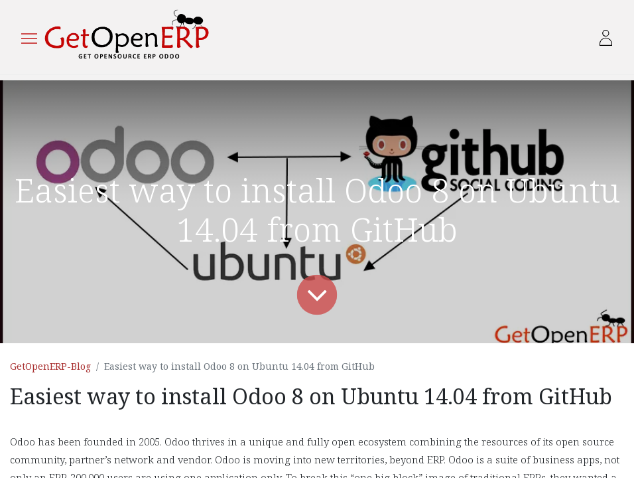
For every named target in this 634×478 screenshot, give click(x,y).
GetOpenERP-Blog (50, 366)
